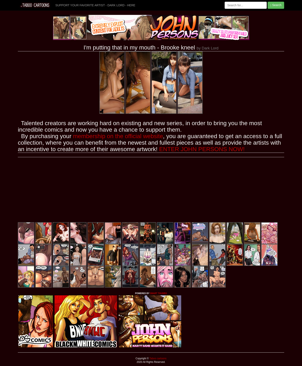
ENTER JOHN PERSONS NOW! (202, 149)
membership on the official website (118, 136)
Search (275, 5)
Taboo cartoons (157, 358)
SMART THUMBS (158, 293)
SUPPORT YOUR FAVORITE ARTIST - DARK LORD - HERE (95, 5)
